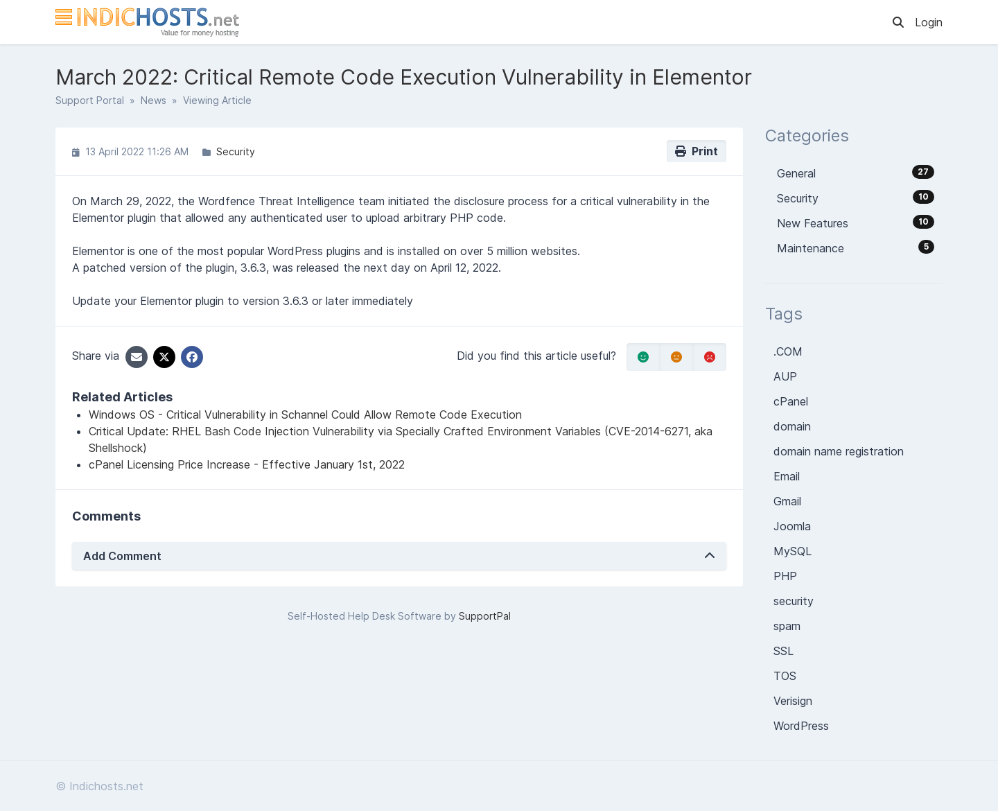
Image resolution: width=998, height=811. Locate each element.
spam (786, 626)
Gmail (787, 501)
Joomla (792, 526)
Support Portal (89, 100)
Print (696, 151)
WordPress (801, 726)
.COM (788, 351)
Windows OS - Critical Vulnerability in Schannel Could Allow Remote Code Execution (305, 414)
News (153, 100)
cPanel (790, 401)
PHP (785, 576)
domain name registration (838, 451)
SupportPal (485, 616)
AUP (785, 376)
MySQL (792, 551)
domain (792, 426)
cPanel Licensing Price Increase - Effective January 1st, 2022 (247, 464)
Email (786, 476)
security (793, 601)
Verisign (792, 701)
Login (929, 22)
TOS (784, 676)
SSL (783, 651)
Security (235, 151)
